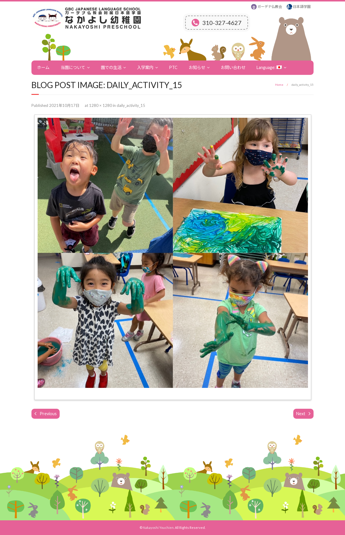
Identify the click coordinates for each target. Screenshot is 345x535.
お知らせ (197, 67)
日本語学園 (302, 6)
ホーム (43, 67)
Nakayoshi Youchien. (158, 527)
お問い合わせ (233, 67)
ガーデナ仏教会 (269, 6)
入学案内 (145, 67)
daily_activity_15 (131, 105)
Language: (269, 67)
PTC (173, 67)
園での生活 (111, 67)
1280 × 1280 (100, 105)
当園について (73, 67)
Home (279, 84)
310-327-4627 (217, 22)
